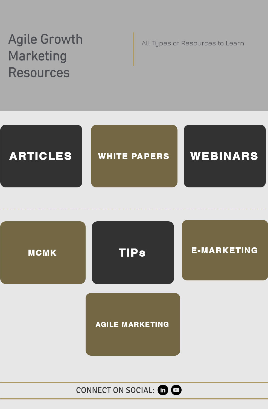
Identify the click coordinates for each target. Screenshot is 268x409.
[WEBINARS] (225, 156)
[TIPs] (133, 252)
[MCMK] (43, 252)
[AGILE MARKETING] (133, 324)
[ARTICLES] (41, 156)
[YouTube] (176, 390)
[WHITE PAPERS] (134, 156)
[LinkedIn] (163, 390)
